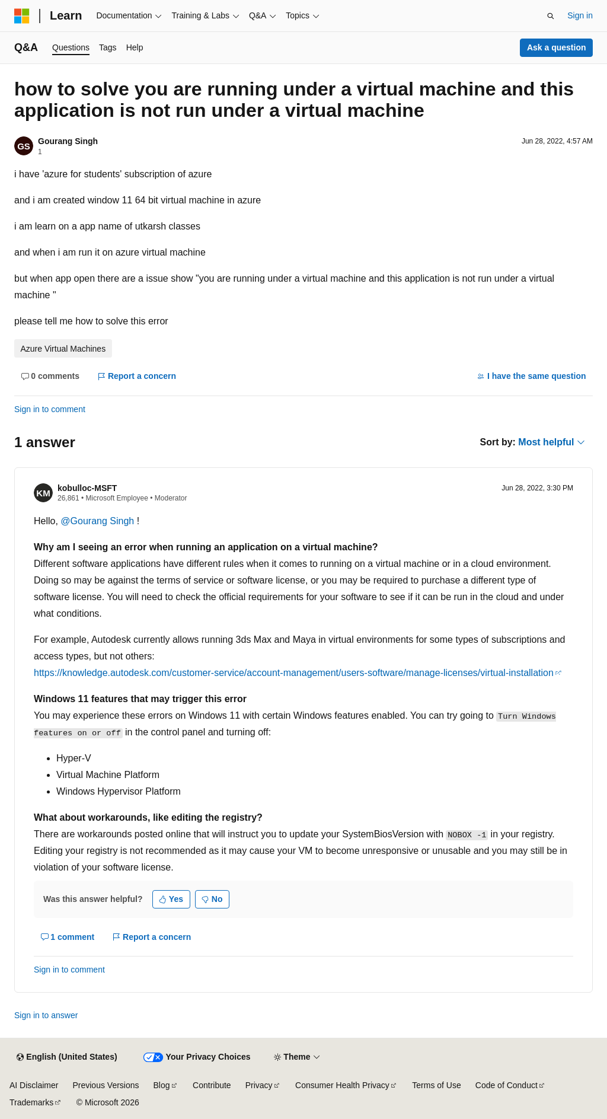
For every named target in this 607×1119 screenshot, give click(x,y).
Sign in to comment (49, 409)
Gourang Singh (68, 141)
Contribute (212, 1085)
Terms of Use (436, 1085)
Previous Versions (105, 1085)
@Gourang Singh (98, 521)
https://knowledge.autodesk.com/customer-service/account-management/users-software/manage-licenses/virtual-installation (294, 673)
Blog (162, 1085)
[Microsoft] (22, 16)
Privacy (259, 1085)
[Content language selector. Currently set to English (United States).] (66, 1057)
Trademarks (31, 1102)
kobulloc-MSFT (87, 488)
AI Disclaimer (33, 1085)
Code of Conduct (506, 1085)
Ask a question (556, 47)
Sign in (580, 15)
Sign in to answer (46, 1015)
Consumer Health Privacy (342, 1085)
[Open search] (551, 16)
